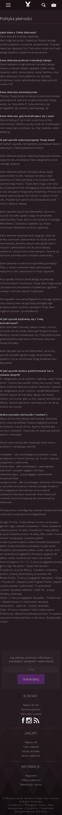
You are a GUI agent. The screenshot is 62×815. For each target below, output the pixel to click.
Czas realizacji (31, 746)
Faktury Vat (31, 742)
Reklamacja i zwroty (31, 784)
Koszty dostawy (31, 751)
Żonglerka (32, 808)
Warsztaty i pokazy (31, 713)
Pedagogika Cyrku (35, 805)
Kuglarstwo (47, 808)
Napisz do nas (31, 705)
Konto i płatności (31, 755)
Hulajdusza (15, 805)
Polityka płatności (31, 780)
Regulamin (31, 775)
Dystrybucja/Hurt (31, 709)
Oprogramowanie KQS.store (31, 811)
